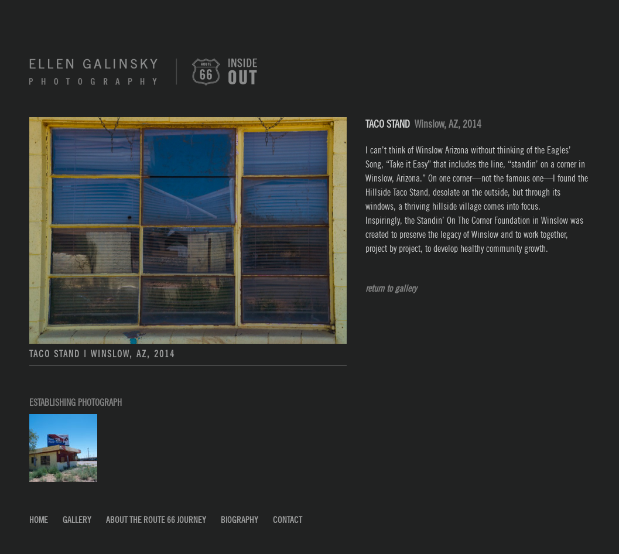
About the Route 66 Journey (156, 520)
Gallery (77, 520)
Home (38, 520)
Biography (239, 520)
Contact (287, 520)
